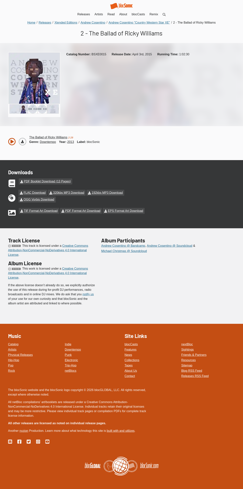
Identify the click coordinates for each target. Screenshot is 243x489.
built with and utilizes (121, 430)
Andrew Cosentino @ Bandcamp (123, 245)
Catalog (13, 344)
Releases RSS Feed (195, 376)
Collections (132, 360)
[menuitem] (164, 14)
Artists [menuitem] (99, 14)
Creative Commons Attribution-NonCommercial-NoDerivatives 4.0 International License (48, 250)
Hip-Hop (13, 360)
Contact (130, 376)
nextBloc (187, 344)
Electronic (71, 360)
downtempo (48, 141)
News (128, 354)
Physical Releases (20, 354)
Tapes (129, 365)
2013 (70, 141)
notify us (88, 294)
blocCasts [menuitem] (138, 14)
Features (131, 349)
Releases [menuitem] (83, 14)
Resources (188, 360)
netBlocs (70, 370)
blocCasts (131, 344)
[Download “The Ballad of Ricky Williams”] (22, 141)
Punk (68, 354)
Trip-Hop (71, 365)
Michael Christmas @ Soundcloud (124, 251)
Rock (11, 370)
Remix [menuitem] (154, 14)
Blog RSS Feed (191, 370)
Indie (68, 344)
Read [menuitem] (111, 14)
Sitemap (187, 365)
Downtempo (73, 349)
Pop (10, 365)
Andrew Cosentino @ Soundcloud (169, 245)
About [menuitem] (123, 14)
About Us (131, 370)
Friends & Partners (194, 354)
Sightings (187, 349)
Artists (12, 349)
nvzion (23, 430)
